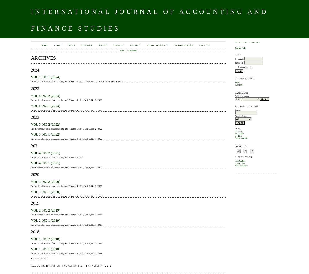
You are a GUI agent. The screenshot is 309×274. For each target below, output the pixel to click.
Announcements (157, 45)
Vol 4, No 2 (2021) (45, 153)
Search (102, 45)
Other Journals (241, 138)
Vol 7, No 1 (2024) (45, 77)
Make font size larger (252, 151)
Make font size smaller (239, 151)
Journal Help (240, 48)
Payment (204, 45)
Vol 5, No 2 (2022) (45, 124)
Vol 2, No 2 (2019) (45, 210)
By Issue (238, 131)
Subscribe (239, 85)
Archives (135, 45)
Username (239, 59)
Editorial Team (184, 45)
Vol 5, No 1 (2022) (45, 134)
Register (86, 45)
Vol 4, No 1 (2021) (45, 163)
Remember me (246, 67)
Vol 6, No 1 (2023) (45, 106)
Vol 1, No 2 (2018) (45, 239)
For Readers (240, 161)
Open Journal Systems (247, 42)
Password (239, 63)
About (58, 45)
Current (118, 45)
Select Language (242, 96)
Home (44, 45)
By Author (239, 133)
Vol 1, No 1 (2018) (45, 249)
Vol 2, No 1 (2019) (45, 221)
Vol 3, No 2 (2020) (45, 182)
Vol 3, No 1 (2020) (45, 192)
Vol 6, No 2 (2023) (45, 96)
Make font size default (245, 151)
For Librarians (241, 165)
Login (71, 45)
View (237, 82)
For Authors (240, 163)
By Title (238, 136)
